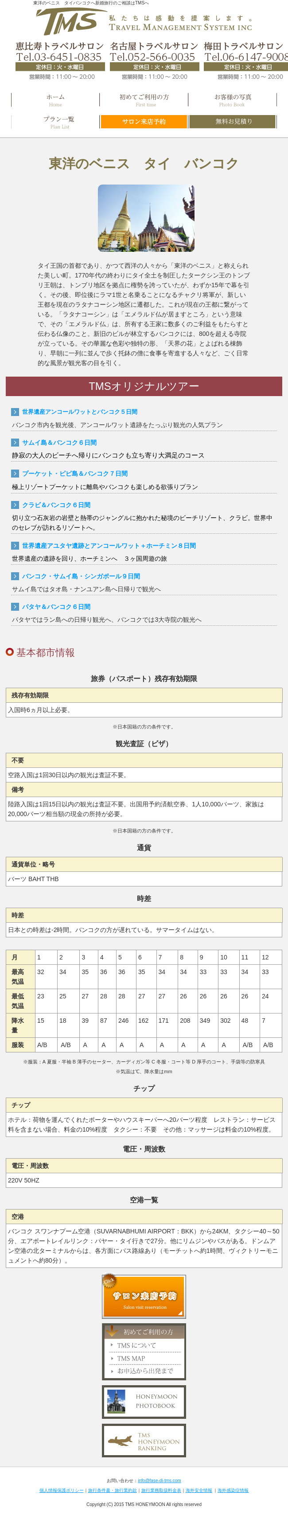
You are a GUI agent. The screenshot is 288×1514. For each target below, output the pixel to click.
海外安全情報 (199, 1490)
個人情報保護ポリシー (61, 1490)
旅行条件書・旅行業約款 (112, 1490)
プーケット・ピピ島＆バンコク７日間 (75, 473)
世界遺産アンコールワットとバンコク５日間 (79, 411)
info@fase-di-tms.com (159, 1480)
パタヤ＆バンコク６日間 (56, 606)
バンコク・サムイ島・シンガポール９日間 (81, 576)
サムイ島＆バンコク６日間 (59, 442)
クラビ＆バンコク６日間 (56, 505)
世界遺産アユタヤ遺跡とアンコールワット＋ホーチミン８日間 (109, 545)
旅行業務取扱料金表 (161, 1490)
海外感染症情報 (233, 1490)
